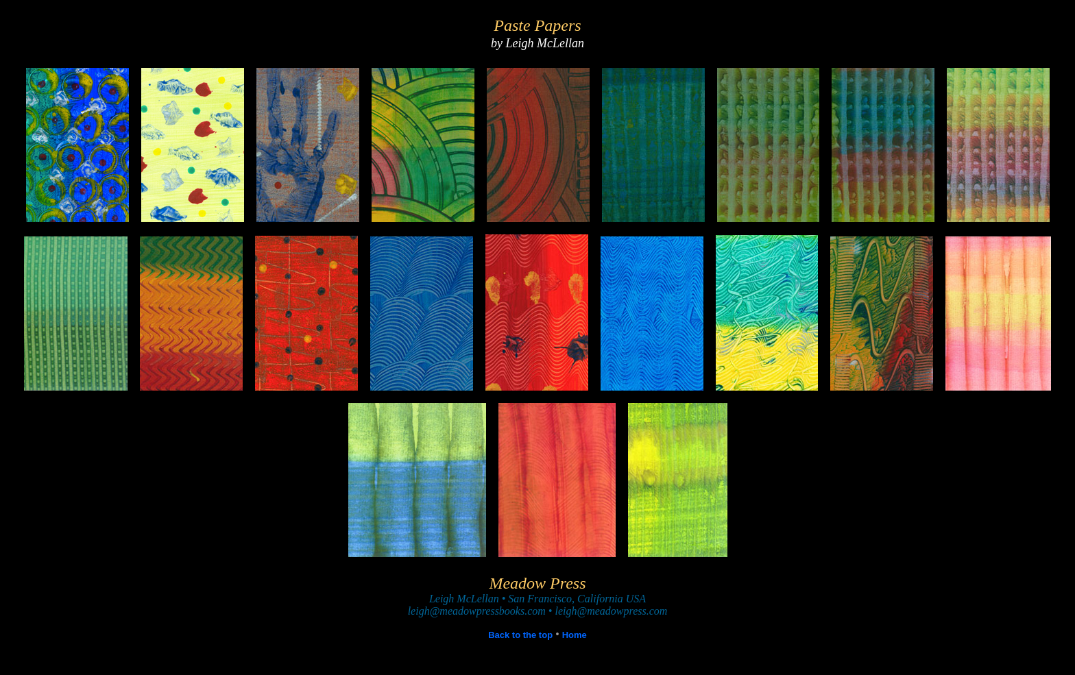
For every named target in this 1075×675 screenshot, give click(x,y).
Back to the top (520, 635)
